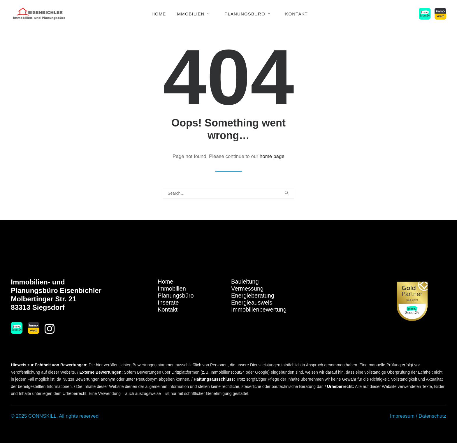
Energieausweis (251, 302)
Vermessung (247, 288)
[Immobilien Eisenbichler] (39, 14)
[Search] (228, 193)
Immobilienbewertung (258, 309)
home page (272, 156)
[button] (426, 13)
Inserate (168, 302)
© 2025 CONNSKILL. (34, 416)
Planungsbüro (247, 13)
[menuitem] (158, 13)
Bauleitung (245, 281)
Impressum (402, 416)
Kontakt (296, 13)
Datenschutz (432, 416)
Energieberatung (252, 295)
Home (159, 13)
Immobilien (192, 13)
